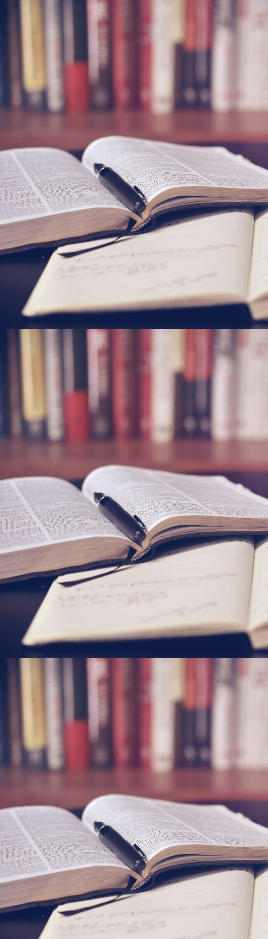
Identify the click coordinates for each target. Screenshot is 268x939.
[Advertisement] (209, 115)
